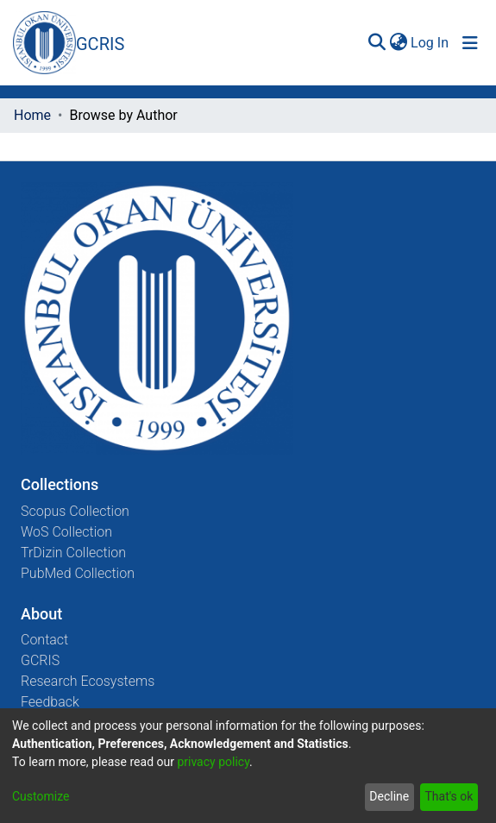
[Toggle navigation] (470, 43)
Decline (389, 796)
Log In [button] (430, 43)
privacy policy (213, 762)
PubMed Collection (78, 573)
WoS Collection (66, 532)
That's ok (448, 796)
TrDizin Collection (73, 552)
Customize (40, 796)
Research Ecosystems (87, 681)
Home (32, 115)
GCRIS (40, 660)
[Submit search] (376, 43)
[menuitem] (398, 43)
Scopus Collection (75, 511)
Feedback (50, 702)
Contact (44, 639)
